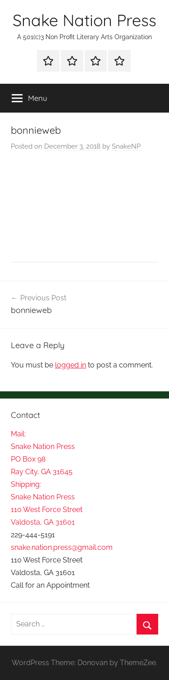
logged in (70, 365)
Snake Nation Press (84, 20)
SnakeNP (126, 146)
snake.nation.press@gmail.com (62, 547)
